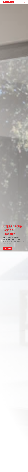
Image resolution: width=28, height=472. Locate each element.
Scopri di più (8, 244)
